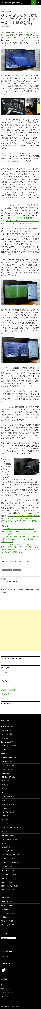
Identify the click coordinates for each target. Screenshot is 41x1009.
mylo (4, 738)
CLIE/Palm (5, 730)
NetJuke (5, 761)
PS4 (3, 785)
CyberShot (5, 866)
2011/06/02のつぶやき (20, 580)
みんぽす (9, 35)
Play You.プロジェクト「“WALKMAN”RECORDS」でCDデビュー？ (20, 589)
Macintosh (5, 800)
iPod (3, 894)
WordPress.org (6, 996)
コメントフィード (7, 993)
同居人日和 (5, 694)
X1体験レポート (8, 839)
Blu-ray (4, 831)
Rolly (4, 898)
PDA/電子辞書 (6, 726)
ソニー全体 (5, 812)
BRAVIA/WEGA (6, 11)
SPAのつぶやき (6, 746)
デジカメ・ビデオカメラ (9, 862)
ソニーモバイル (7, 913)
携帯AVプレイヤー (7, 886)
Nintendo (5, 773)
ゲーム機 (4, 769)
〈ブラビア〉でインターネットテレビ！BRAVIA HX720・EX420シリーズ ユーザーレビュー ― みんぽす (20, 531)
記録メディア (5, 921)
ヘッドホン (6, 765)
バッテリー (5, 882)
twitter (17, 570)
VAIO (4, 808)
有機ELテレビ (6, 859)
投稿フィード (5, 989)
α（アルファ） (7, 874)
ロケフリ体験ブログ (10, 855)
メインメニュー (38, 2)
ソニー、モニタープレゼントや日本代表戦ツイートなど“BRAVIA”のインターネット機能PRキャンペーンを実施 (20, 539)
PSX (3, 843)
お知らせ (4, 754)
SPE (3, 824)
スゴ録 (4, 847)
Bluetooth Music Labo (12, 659)
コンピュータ (5, 796)
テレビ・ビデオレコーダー (10, 827)
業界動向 (4, 917)
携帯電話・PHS (6, 905)
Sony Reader (5, 742)
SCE (3, 792)
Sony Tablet (6, 804)
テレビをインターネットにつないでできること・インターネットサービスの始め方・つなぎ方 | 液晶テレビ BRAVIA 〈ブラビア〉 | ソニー (20, 518)
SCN (3, 820)
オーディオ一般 (6, 757)
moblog (4, 750)
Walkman (5, 901)
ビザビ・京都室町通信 (8, 690)
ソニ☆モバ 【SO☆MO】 (12, 2)
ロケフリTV (6, 851)
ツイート (4, 708)
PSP (3, 789)
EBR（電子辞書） (8, 734)
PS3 (3, 781)
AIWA (4, 816)
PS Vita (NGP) (7, 777)
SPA (10, 27)
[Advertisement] (20, 630)
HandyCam (6, 870)
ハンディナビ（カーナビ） (10, 878)
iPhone (4, 909)
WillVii (28, 35)
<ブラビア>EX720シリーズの (24, 75)
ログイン (4, 985)
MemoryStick (6, 925)
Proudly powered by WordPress (10, 1006)
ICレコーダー (6, 890)
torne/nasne (7, 570)
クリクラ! (4, 686)
